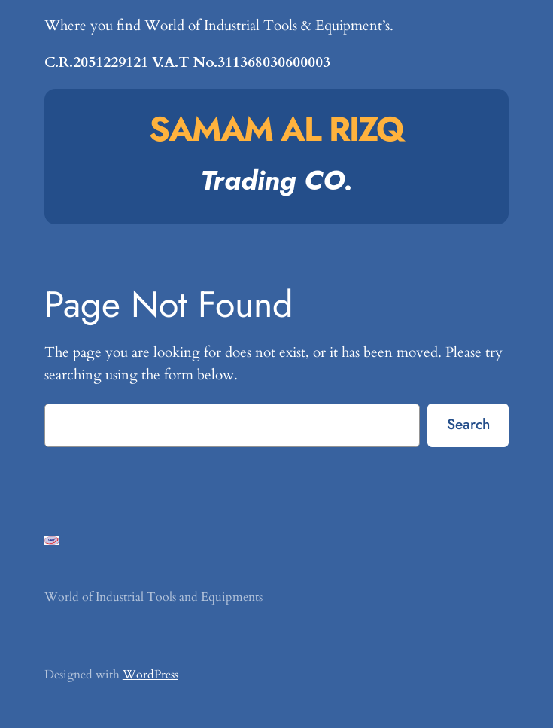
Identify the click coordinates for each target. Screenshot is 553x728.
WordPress (150, 674)
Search (468, 423)
